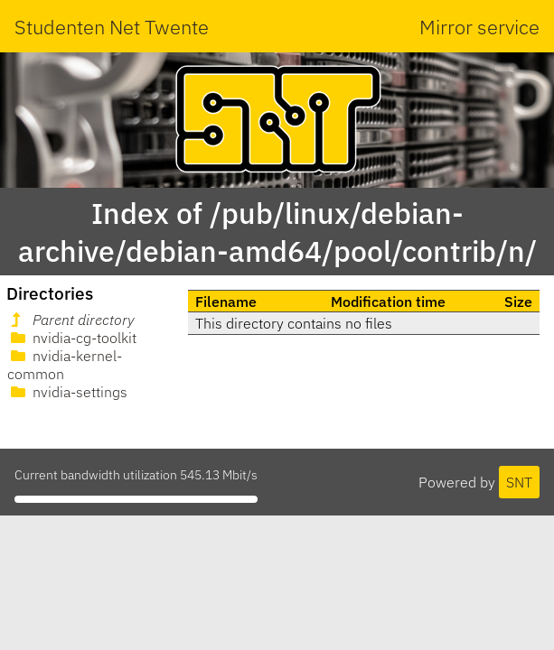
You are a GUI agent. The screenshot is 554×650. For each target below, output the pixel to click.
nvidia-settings (67, 392)
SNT (519, 482)
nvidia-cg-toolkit (71, 338)
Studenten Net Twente (111, 27)
